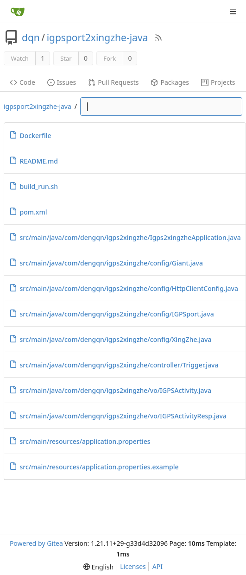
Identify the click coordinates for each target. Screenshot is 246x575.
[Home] (18, 11)
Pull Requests (113, 82)
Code (22, 82)
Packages (170, 82)
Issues (61, 82)
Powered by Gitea (36, 543)
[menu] (98, 566)
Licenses (133, 566)
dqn (31, 37)
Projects (218, 82)
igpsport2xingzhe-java (97, 37)
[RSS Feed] (158, 37)
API (157, 566)
